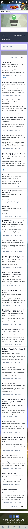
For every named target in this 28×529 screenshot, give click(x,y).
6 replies (17, 202)
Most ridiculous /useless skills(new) (13, 82)
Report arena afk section (9, 473)
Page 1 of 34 (14, 57)
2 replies (17, 416)
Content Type (7, 46)
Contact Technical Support (18, 520)
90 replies (18, 75)
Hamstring (15, 176)
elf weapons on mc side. (9, 489)
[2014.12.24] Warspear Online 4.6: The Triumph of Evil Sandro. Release (14, 221)
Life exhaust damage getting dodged (13, 437)
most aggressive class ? (9, 455)
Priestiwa (14, 369)
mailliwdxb (15, 64)
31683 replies (19, 251)
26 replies (18, 378)
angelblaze (15, 491)
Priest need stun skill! (8, 367)
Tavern (22, 242)
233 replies (18, 168)
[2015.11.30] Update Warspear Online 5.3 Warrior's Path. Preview (13, 154)
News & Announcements (8, 226)
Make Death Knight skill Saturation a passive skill (11, 273)
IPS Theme (4, 519)
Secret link (5, 206)
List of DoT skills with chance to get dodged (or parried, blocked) (13, 401)
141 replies (17, 186)
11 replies (18, 216)
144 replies (18, 235)
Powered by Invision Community (14, 522)
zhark (13, 242)
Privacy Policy (7, 520)
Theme (23, 519)
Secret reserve (6, 62)
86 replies (18, 468)
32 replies (18, 95)
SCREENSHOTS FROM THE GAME (12, 240)
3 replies (18, 305)
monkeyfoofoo (16, 84)
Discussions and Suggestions (10, 66)
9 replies (17, 484)
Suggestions (5, 86)
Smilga (14, 208)
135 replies (18, 324)
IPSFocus (11, 519)
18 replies (18, 502)
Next (22, 57)
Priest (23, 369)
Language (17, 519)
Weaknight (15, 457)
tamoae (4, 64)
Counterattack (6, 175)
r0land (13, 157)
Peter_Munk (15, 224)
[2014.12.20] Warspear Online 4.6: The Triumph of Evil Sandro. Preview (14, 310)
